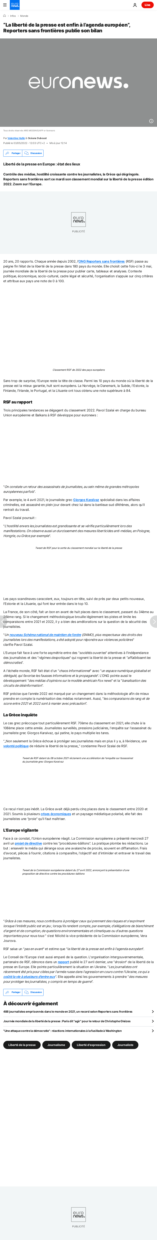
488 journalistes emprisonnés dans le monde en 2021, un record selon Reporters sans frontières (67, 1011)
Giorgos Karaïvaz (86, 500)
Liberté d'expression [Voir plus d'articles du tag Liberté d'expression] (91, 1044)
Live (147, 5)
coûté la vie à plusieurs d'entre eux (29, 977)
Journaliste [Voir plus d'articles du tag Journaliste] (125, 1044)
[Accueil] (4, 15)
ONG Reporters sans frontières (101, 261)
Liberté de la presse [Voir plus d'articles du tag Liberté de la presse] (22, 1044)
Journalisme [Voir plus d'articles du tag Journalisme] (56, 1044)
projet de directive (28, 843)
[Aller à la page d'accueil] (15, 5)
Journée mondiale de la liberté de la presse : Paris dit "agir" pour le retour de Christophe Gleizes (66, 1021)
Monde (24, 16)
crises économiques (56, 814)
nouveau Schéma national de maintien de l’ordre (45, 635)
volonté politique (16, 746)
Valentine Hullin (16, 138)
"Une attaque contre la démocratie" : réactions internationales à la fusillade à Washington (62, 1030)
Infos (13, 16)
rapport (63, 962)
